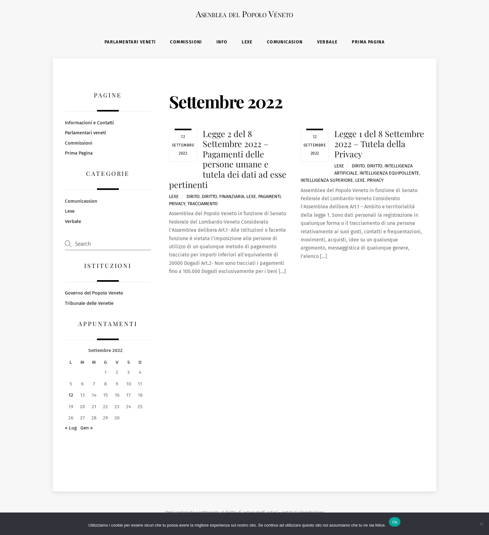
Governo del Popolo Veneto (94, 294)
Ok (394, 522)
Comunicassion (81, 202)
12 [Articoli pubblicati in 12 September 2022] (71, 396)
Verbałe (327, 42)
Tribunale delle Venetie (89, 304)
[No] (481, 524)
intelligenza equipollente (389, 174)
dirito (193, 197)
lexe (251, 197)
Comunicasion (285, 42)
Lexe (247, 42)
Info (222, 42)
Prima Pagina (368, 42)
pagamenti (269, 197)
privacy (177, 204)
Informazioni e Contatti (89, 123)
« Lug (71, 429)
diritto (209, 197)
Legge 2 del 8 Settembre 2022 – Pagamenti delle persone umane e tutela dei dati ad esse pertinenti (227, 160)
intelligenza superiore (327, 181)
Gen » (86, 429)
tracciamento (202, 204)
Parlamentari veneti (130, 42)
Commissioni (186, 42)
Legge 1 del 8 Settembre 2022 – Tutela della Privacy (379, 144)
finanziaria (231, 197)
